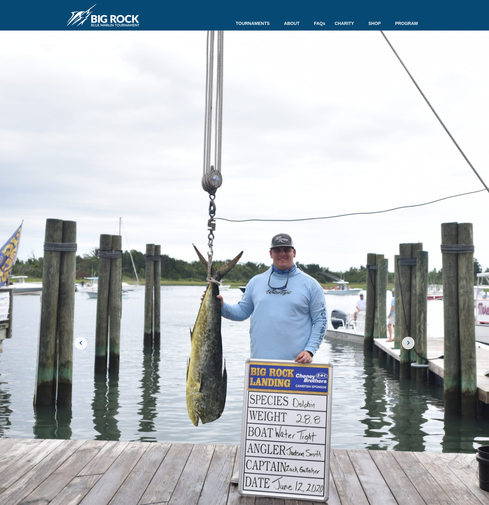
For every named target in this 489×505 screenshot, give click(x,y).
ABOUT (294, 23)
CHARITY (347, 23)
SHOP (377, 23)
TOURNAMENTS (255, 23)
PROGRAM (406, 23)
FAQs (319, 23)
